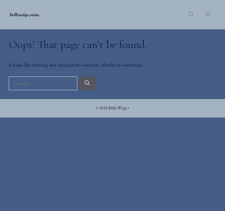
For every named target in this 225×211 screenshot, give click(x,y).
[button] (191, 14)
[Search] (87, 83)
